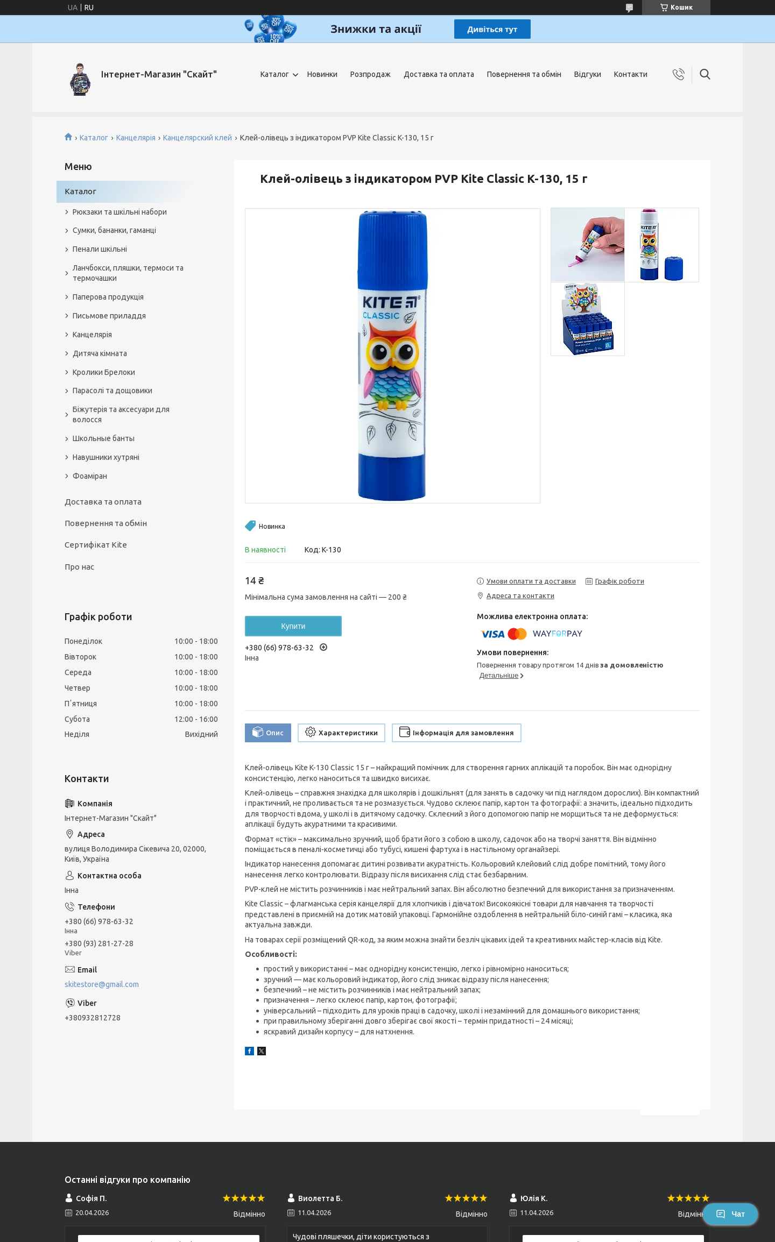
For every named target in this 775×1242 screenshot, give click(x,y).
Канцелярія (136, 137)
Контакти (630, 74)
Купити (293, 626)
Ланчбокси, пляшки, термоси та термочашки (128, 273)
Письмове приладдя (109, 315)
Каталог (274, 74)
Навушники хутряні (106, 457)
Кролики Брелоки (104, 372)
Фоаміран (90, 476)
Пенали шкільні (100, 249)
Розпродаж (370, 74)
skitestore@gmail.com (102, 984)
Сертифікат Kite (96, 544)
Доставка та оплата (439, 74)
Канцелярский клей (197, 137)
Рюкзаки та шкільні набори (120, 212)
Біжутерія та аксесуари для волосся (121, 414)
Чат (730, 1214)
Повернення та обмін (524, 74)
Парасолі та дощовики (112, 390)
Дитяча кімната (100, 353)
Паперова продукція (108, 297)
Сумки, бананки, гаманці (114, 230)
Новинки (322, 74)
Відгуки (587, 74)
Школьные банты (104, 438)
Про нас (79, 566)
